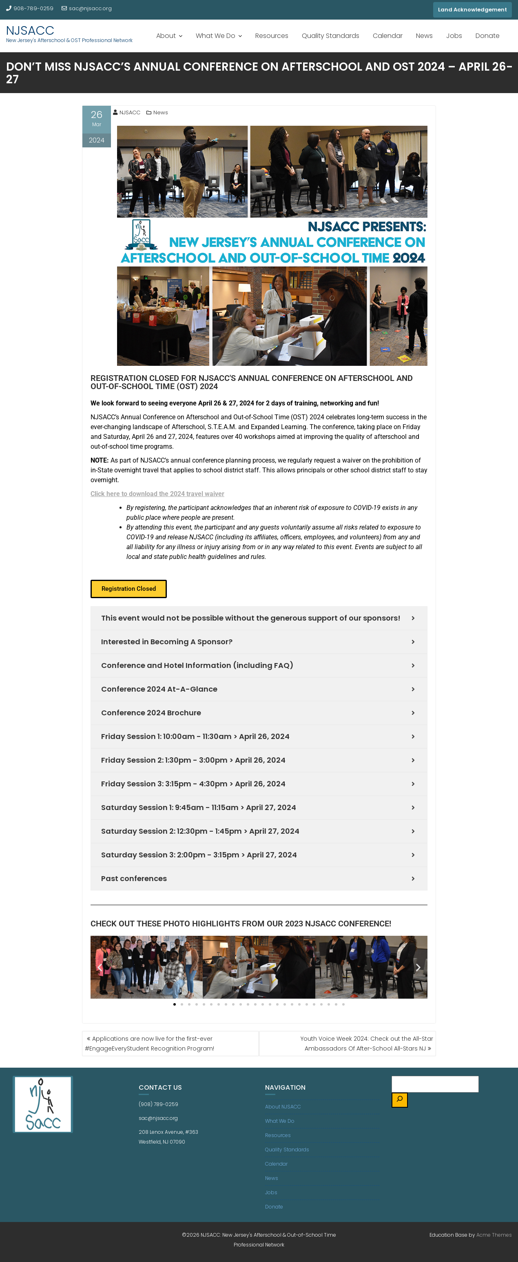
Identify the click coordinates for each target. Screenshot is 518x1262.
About (166, 35)
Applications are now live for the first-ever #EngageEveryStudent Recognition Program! (149, 1044)
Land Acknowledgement (472, 9)
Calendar (388, 35)
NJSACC (30, 30)
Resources (271, 35)
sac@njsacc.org (87, 8)
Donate (488, 35)
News (424, 35)
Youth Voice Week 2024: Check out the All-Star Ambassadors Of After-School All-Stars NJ (367, 1044)
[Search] (400, 1100)
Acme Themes (494, 1234)
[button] (129, 589)
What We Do (215, 35)
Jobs (454, 35)
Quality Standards (330, 35)
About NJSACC (283, 1106)
